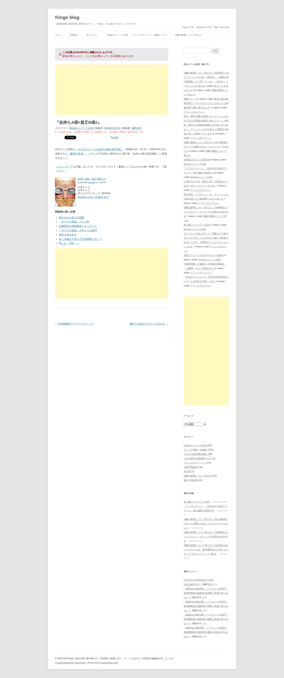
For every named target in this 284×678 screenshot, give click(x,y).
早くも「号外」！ (69, 243)
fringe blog (67, 17)
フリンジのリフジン (194, 112)
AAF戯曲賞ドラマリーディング (74, 323)
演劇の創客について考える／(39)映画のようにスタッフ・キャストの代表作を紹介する (206, 211)
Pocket (114, 137)
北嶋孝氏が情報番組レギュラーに (78, 226)
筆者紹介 (74, 35)
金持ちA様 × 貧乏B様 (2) (91, 179)
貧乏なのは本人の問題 (71, 217)
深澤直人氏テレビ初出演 (197, 159)
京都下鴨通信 (191, 467)
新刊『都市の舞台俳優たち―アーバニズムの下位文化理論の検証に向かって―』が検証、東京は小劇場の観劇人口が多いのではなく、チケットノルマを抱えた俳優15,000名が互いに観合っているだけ (206, 125)
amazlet (91, 182)
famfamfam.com (110, 663)
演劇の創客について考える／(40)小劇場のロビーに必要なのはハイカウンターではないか (206, 146)
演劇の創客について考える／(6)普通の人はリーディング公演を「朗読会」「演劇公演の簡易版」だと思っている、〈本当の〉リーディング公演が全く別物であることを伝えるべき (206, 81)
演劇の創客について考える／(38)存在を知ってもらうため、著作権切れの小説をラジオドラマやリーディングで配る (206, 549)
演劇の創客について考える (188, 35)
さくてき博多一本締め (195, 449)
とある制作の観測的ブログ (198, 458)
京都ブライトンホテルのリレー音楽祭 (204, 255)
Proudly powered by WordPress (70, 663)
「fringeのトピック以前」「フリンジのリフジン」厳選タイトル (136, 35)
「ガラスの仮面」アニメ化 (74, 221)
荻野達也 (136, 128)
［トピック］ (62, 166)
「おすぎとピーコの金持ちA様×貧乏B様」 (99, 149)
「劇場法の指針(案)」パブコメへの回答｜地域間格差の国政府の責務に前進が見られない (206, 593)
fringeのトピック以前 (81, 128)
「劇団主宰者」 (76, 153)
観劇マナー (189, 99)
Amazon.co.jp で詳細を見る (93, 197)
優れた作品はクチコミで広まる (149, 323)
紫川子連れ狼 (221, 99)
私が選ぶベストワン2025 (197, 224)
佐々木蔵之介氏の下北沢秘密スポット (80, 239)
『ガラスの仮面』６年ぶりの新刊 (78, 230)
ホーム (58, 35)
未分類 (187, 471)
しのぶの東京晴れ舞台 (195, 454)
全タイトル (91, 35)
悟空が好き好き (68, 234)
